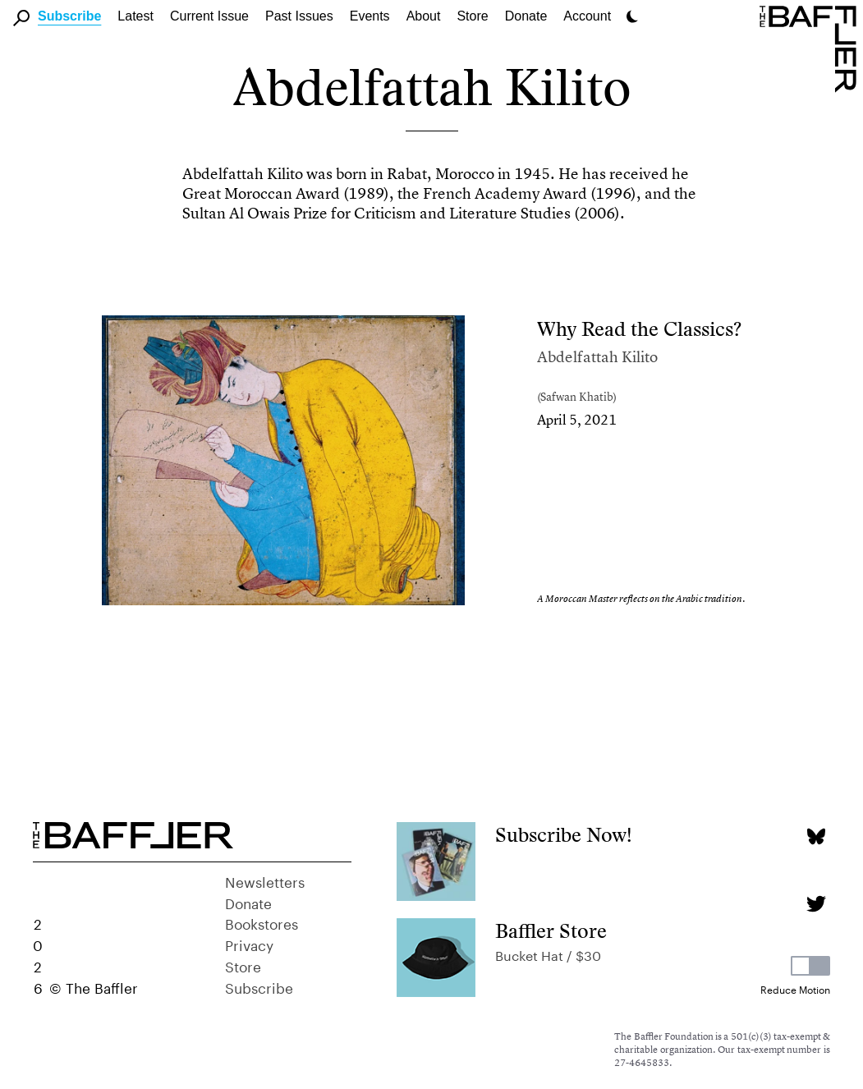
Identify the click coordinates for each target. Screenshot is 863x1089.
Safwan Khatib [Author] (576, 396)
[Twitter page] (815, 903)
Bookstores (261, 922)
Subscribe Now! (563, 834)
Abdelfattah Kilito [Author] (597, 357)
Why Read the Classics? (639, 328)
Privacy (249, 943)
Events (370, 16)
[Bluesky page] (815, 836)
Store (243, 965)
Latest (135, 16)
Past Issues (299, 16)
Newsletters (265, 880)
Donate (526, 16)
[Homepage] (811, 47)
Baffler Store (551, 930)
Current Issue (209, 16)
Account (587, 16)
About (423, 16)
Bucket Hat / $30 (548, 954)
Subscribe (69, 16)
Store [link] (472, 16)
